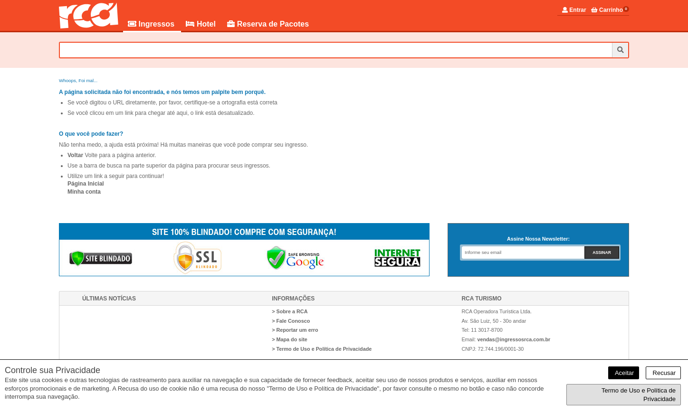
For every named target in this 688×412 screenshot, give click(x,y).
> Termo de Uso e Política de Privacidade (322, 349)
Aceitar (623, 372)
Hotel (202, 24)
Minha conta (84, 191)
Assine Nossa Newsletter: (538, 239)
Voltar (75, 155)
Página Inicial (85, 183)
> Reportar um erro (295, 330)
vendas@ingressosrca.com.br (513, 339)
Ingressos (152, 24)
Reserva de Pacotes (268, 24)
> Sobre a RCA (289, 311)
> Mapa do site (289, 339)
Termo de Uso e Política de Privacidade (639, 395)
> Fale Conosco (291, 321)
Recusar (663, 372)
